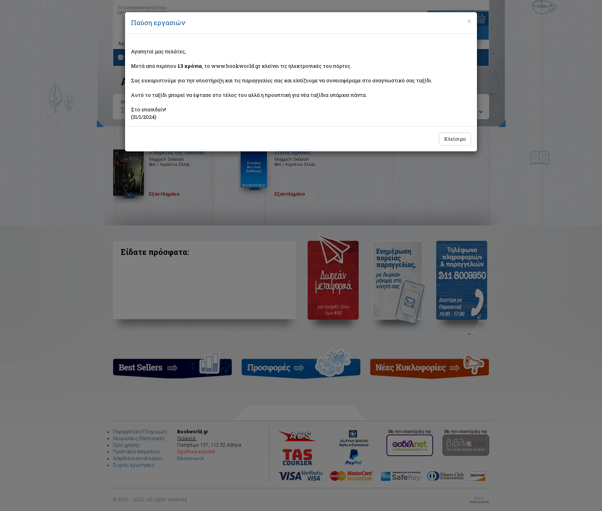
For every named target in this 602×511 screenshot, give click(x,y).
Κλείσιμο (455, 138)
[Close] (469, 21)
